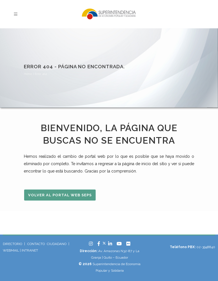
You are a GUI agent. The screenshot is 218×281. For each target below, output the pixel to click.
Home (28, 73)
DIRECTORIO (12, 244)
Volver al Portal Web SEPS (60, 195)
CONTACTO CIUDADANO (46, 244)
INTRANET (30, 250)
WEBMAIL (11, 250)
